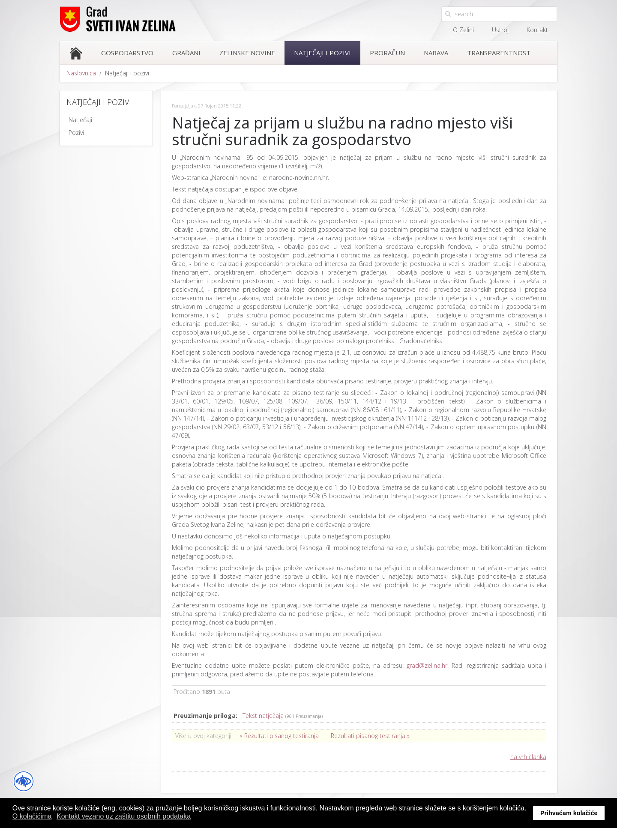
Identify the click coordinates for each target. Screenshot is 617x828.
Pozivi (76, 133)
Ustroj (500, 30)
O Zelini (463, 30)
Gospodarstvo (127, 52)
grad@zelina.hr (427, 665)
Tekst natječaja (264, 715)
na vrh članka (528, 757)
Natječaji (80, 120)
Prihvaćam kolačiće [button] (569, 813)
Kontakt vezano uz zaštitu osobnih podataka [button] (124, 816)
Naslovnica (81, 73)
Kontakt (537, 30)
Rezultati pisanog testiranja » (370, 736)
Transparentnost (498, 52)
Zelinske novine (247, 52)
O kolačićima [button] (32, 816)
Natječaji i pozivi (322, 52)
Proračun (387, 52)
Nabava (436, 52)
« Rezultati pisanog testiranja (279, 736)
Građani (186, 52)
